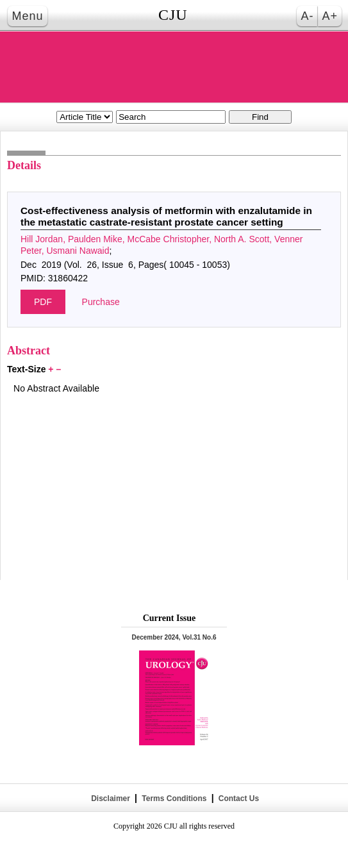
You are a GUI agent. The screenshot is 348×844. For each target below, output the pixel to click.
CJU (173, 14)
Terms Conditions (174, 798)
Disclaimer (110, 798)
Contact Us (237, 798)
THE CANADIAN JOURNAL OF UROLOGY (174, 67)
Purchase (101, 302)
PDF (43, 302)
